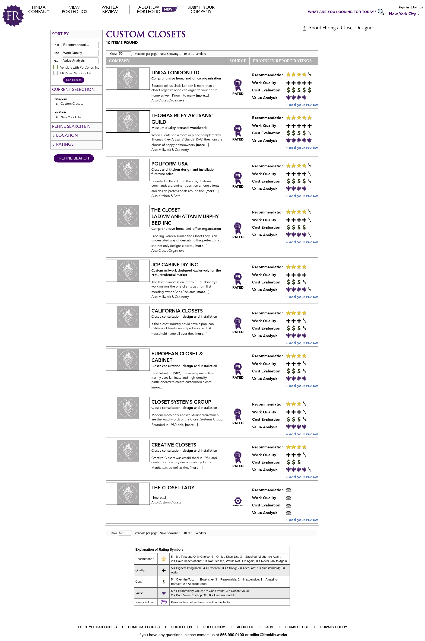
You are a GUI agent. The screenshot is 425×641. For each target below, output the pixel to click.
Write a (110, 9)
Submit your (201, 9)
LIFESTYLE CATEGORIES (97, 627)
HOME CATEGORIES (144, 627)
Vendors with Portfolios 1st (79, 67)
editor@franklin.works (268, 635)
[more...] (202, 95)
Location (65, 136)
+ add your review (302, 104)
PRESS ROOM (214, 627)
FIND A (39, 9)
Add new (149, 9)
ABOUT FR (245, 627)
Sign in (403, 7)
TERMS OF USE (297, 627)
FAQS (269, 627)
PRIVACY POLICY (333, 627)
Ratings (63, 145)
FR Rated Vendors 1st (75, 73)
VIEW (74, 9)
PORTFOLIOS (181, 627)
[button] (89, 45)
